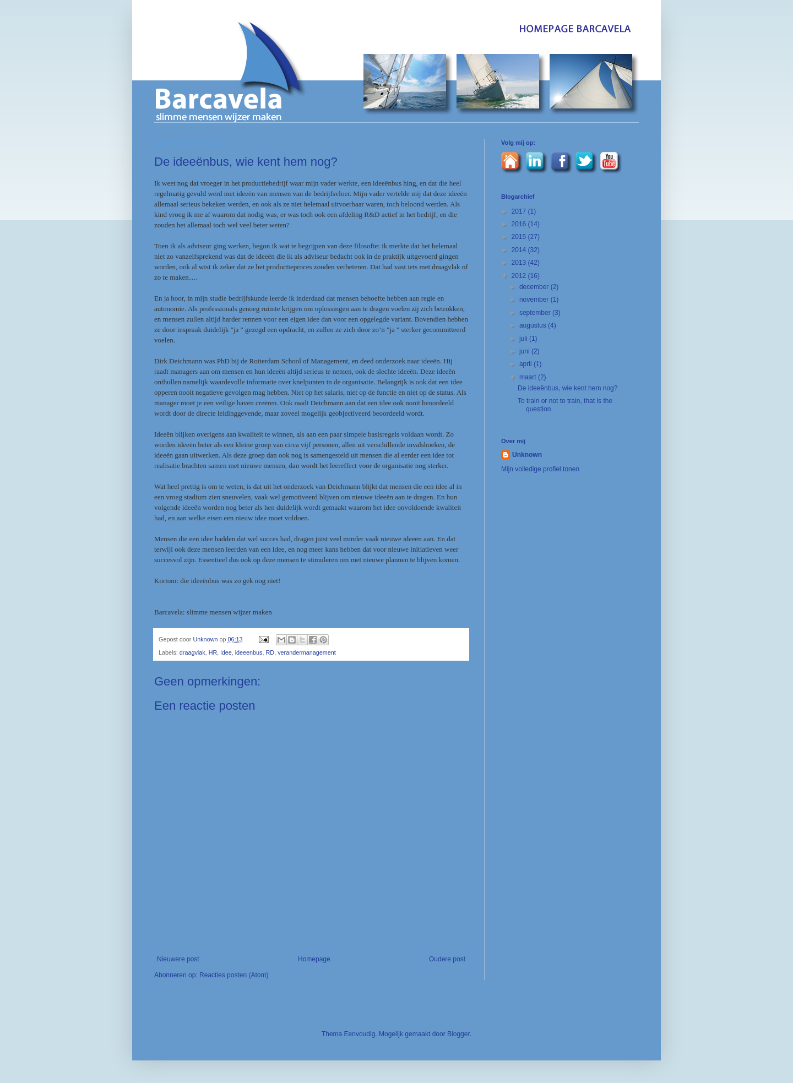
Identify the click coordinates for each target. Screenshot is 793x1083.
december (535, 287)
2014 (520, 250)
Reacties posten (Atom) (233, 975)
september (535, 313)
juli (524, 338)
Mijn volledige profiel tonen (540, 469)
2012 (520, 276)
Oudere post (447, 959)
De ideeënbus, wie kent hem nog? (567, 388)
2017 (520, 211)
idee (225, 652)
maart (528, 377)
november (535, 299)
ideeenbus (249, 652)
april (526, 364)
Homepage (314, 959)
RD (270, 652)
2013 (520, 262)
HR (213, 652)
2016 (520, 224)
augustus (533, 325)
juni (525, 351)
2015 (520, 237)
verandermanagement (307, 652)
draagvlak (192, 652)
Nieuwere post (178, 959)
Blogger (458, 1034)
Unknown (206, 639)
